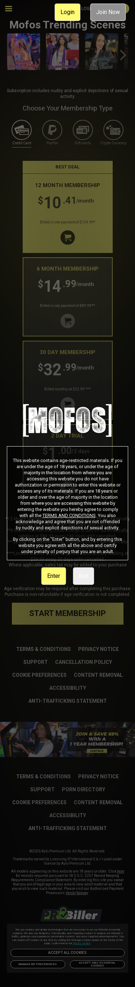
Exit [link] (83, 575)
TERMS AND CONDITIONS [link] (69, 515)
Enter (53, 575)
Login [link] (67, 12)
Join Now (108, 12)
